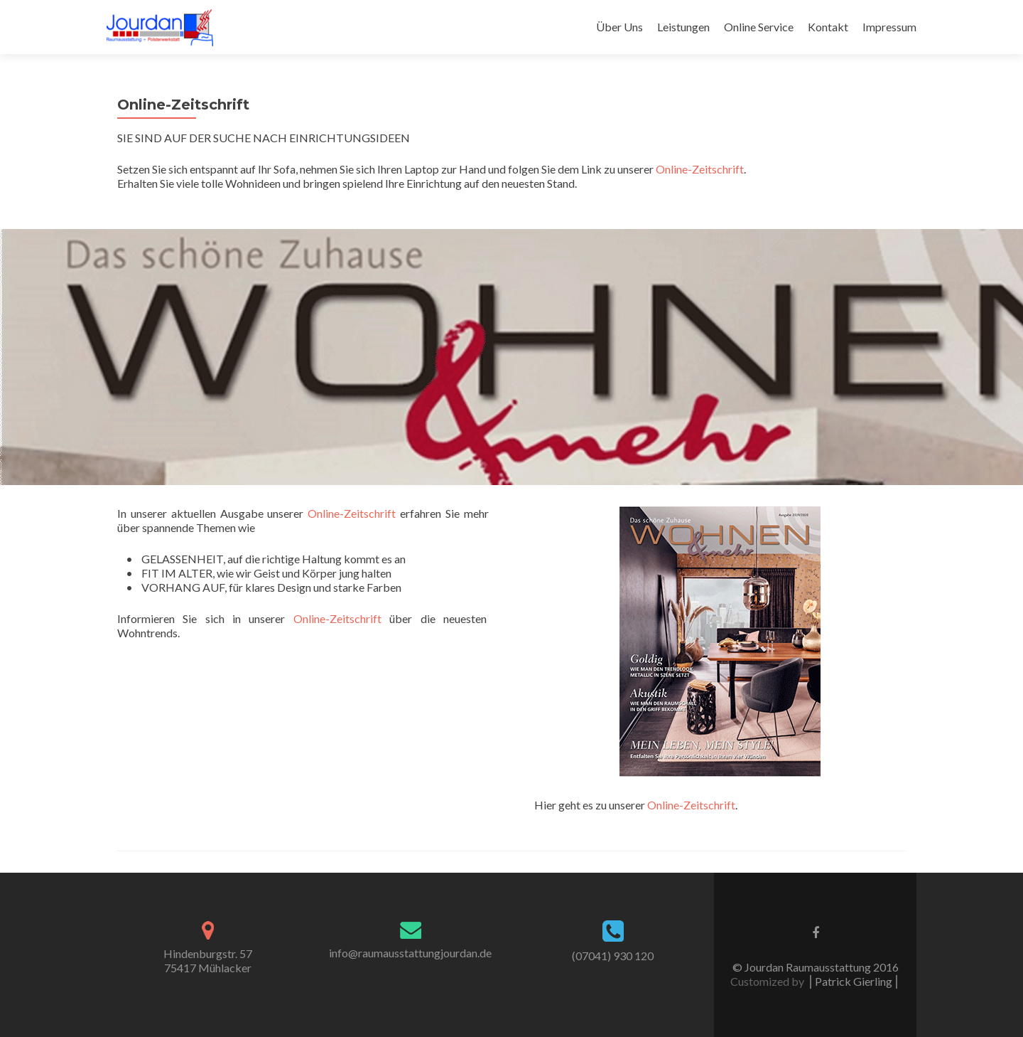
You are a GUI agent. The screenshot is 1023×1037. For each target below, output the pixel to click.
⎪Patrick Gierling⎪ (853, 981)
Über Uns (619, 26)
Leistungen (683, 26)
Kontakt (828, 26)
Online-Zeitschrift (700, 169)
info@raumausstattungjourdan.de (410, 952)
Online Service (759, 26)
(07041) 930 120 (613, 955)
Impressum (889, 26)
